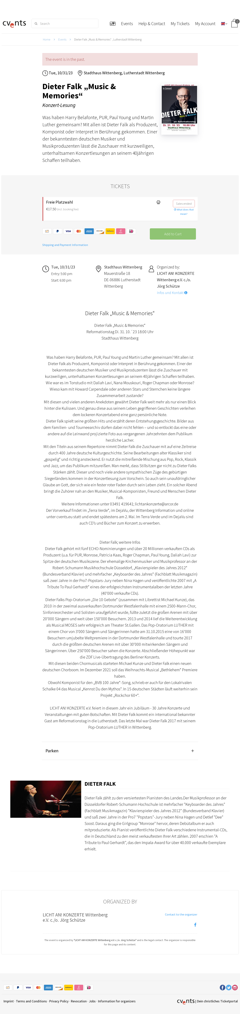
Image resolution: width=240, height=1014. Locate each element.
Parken (52, 751)
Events (62, 39)
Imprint (8, 1001)
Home (46, 39)
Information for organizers (117, 1001)
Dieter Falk (100, 783)
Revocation (79, 1001)
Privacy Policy (58, 1001)
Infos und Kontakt (172, 292)
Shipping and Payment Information (65, 245)
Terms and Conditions (31, 1001)
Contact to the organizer (181, 914)
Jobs (92, 1001)
